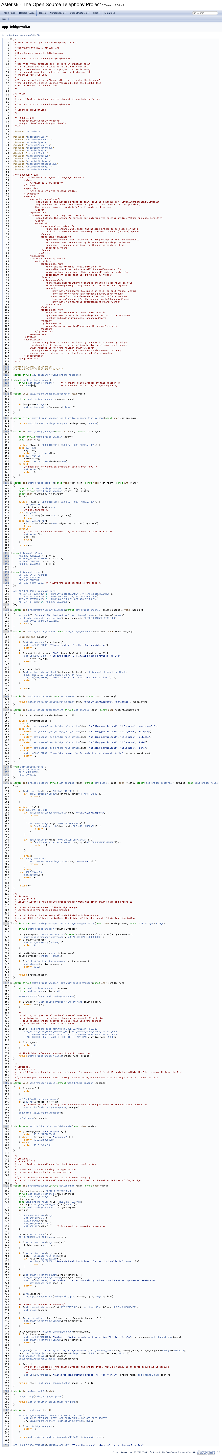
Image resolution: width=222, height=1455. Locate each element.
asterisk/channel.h (39, 139)
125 (5, 374)
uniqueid (178, 1350)
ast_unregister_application (45, 1401)
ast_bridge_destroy (36, 407)
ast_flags (101, 782)
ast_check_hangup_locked (54, 1383)
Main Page (9, 13)
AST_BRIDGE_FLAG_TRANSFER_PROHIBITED (50, 1037)
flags (45, 1196)
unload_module (37, 1391)
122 (5, 366)
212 (5, 609)
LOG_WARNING (42, 1337)
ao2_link (30, 961)
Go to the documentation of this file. (21, 35)
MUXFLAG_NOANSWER (29, 563)
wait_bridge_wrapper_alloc (78, 923)
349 (5, 982)
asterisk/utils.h (38, 155)
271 (5, 769)
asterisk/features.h (40, 147)
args (50, 1215)
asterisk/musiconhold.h (42, 163)
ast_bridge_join (37, 1353)
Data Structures (79, 13)
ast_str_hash (42, 453)
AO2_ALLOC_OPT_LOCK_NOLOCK (84, 937)
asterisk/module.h (38, 145)
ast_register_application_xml (47, 1437)
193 (5, 558)
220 (5, 631)
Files (96, 13)
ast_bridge (35, 382)
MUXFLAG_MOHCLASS (29, 555)
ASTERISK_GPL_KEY (58, 1445)
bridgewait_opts (45, 591)
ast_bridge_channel (88, 609)
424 (5, 1185)
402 (5, 1126)
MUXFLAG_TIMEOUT (29, 561)
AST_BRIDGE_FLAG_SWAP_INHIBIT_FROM (95, 1034)
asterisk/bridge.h (38, 161)
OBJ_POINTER (49, 445)
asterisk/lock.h (37, 153)
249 (5, 709)
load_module (35, 1410)
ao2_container (41, 374)
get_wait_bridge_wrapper (76, 982)
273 (5, 774)
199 (5, 574)
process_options (38, 782)
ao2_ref (29, 1101)
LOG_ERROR (41, 645)
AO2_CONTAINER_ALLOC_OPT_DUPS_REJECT (83, 1418)
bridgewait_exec (38, 1185)
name (28, 385)
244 (5, 696)
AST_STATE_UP (69, 1307)
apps (4, 19)
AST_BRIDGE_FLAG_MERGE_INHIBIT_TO (45, 1031)
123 (5, 369)
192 (5, 555)
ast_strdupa (37, 1234)
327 (5, 923)
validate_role (62, 1126)
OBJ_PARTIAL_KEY (84, 445)
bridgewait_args (30, 572)
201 (5, 580)
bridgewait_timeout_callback (46, 609)
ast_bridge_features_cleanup (42, 1277)
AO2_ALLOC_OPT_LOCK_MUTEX (40, 1418)
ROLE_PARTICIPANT (29, 769)
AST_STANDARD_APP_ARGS (33, 1237)
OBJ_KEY (92, 423)
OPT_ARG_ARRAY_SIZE (31, 582)
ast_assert (31, 469)
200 (5, 577)
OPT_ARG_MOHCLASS (29, 577)
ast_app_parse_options (38, 1296)
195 (5, 563)
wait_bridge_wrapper (36, 380)
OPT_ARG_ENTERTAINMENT (33, 574)
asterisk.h (33, 131)
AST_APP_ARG (31, 1218)
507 (5, 1410)
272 (5, 772)
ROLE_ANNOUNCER (28, 772)
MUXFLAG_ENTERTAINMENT (33, 558)
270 (5, 766)
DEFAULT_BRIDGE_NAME (58, 1191)
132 (5, 393)
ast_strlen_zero (34, 642)
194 (5, 561)
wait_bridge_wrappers (66, 374)
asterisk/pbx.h (36, 142)
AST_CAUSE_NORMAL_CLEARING (41, 620)
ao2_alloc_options (53, 934)
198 (5, 572)
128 (5, 382)
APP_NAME (82, 1037)
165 (5, 482)
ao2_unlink (31, 1107)
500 (5, 1391)
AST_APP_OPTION (28, 601)
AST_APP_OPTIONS (23, 591)
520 (5, 1445)
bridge (48, 382)
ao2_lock (24, 1099)
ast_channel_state (35, 1307)
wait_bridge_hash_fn (41, 431)
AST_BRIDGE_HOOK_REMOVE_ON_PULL (60, 674)
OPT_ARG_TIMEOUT (29, 580)
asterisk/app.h (36, 158)
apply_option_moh (39, 696)
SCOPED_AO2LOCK (28, 996)
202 (5, 582)
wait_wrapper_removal (43, 1082)
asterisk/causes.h (38, 169)
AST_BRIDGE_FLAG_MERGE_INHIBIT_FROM (94, 1031)
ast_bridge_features (79, 631)
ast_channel (68, 696)
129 (5, 385)
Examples (109, 13)
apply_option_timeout (41, 631)
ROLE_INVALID (27, 774)
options (45, 1223)
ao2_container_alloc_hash (66, 1415)
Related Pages (27, 13)
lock (41, 996)
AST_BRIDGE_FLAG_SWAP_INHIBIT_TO (48, 1034)
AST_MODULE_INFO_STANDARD (29, 1445)
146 (5, 431)
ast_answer (31, 1310)
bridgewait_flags (31, 553)
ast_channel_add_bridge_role (48, 812)
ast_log (29, 645)
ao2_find (33, 423)
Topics (42, 13)
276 (5, 782)
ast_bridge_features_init (40, 1274)
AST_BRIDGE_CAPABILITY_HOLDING (77, 1028)
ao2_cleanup (31, 964)
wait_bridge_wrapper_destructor (50, 393)
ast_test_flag (33, 791)
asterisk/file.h (37, 136)
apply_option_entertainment (45, 709)
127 (5, 380)
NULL (26, 674)
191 (5, 553)
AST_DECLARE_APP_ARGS (32, 1215)
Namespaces (58, 13)
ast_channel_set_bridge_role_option (51, 701)
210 (5, 604)
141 (5, 418)
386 (5, 1082)
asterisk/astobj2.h (39, 166)
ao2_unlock (25, 1112)
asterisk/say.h (36, 150)
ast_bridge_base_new (44, 1028)
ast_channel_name (82, 615)
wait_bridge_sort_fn (41, 482)
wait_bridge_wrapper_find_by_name (82, 418)
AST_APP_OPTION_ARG (31, 593)
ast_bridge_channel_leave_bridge (40, 618)
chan (119, 615)
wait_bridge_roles (31, 766)
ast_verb (24, 615)
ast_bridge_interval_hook (40, 672)
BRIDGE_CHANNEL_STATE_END (100, 618)
